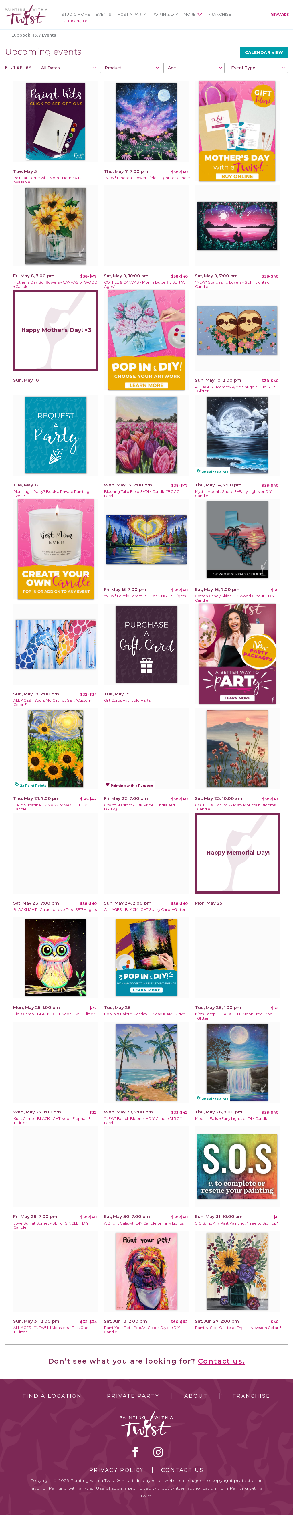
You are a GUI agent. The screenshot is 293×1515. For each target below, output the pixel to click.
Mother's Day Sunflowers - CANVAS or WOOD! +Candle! (55, 284)
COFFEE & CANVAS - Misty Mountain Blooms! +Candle (235, 807)
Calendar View (264, 52)
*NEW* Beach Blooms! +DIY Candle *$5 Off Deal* (143, 1120)
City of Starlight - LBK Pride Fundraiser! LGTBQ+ (139, 807)
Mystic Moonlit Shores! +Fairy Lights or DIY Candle (233, 493)
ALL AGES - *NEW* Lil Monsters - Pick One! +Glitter (51, 1330)
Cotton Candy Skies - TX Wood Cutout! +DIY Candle (235, 598)
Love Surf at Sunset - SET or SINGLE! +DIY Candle (51, 1225)
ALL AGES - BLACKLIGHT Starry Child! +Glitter (144, 909)
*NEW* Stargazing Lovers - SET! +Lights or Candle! (233, 284)
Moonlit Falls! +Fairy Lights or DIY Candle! (232, 1118)
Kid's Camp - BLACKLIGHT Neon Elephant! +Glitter (51, 1120)
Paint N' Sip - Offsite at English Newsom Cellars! (238, 1328)
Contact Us (182, 1470)
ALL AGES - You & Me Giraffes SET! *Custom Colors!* (52, 702)
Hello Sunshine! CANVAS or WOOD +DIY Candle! (50, 807)
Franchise (219, 14)
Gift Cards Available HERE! (127, 700)
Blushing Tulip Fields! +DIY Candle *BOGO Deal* (142, 493)
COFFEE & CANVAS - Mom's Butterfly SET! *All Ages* (145, 284)
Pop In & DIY (165, 14)
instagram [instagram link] (158, 1452)
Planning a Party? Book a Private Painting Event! (51, 493)
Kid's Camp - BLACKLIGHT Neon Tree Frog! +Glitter (234, 1016)
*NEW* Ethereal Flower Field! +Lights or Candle (147, 178)
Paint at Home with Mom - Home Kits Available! (47, 180)
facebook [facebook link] (135, 1452)
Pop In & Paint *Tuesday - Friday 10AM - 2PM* (144, 1014)
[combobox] (67, 68)
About (195, 1396)
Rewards (280, 15)
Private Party (133, 1396)
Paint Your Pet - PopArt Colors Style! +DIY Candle (142, 1330)
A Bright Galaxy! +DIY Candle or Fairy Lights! (144, 1223)
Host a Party (131, 14)
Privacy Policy (116, 1470)
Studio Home (76, 14)
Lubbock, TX (74, 21)
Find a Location (52, 1396)
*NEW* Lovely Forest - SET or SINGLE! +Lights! (145, 596)
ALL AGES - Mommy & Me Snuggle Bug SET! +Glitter (235, 389)
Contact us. (221, 1361)
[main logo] (26, 7)
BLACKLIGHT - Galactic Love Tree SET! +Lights (55, 909)
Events (104, 14)
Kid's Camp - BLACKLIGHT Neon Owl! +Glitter (54, 1014)
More (190, 14)
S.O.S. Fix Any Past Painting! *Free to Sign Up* (236, 1223)
